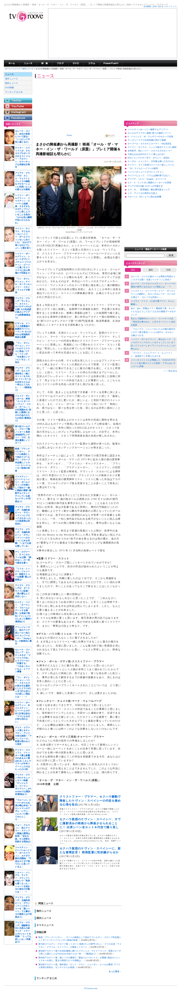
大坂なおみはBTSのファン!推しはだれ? (146, 154)
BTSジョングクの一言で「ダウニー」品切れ (149, 158)
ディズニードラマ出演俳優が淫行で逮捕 (147, 140)
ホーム (8, 69)
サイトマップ (170, 6)
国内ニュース (11, 83)
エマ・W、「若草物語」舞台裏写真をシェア (149, 189)
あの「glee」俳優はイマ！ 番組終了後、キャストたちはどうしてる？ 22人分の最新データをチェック (153, 311)
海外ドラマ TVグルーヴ (11, 63)
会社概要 (147, 6)
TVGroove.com (90, 988)
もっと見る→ (115, 971)
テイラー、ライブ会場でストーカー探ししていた (151, 165)
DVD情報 (9, 87)
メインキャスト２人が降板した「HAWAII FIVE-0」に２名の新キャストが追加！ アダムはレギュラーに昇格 (153, 363)
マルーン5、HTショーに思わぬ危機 (144, 196)
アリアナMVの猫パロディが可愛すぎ (145, 186)
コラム (91, 63)
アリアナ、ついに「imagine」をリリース (147, 179)
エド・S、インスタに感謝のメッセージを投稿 (149, 182)
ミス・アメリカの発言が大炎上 (142, 193)
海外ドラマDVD (75, 63)
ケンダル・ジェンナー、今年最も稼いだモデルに (151, 161)
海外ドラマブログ (60, 63)
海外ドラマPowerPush (111, 63)
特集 (44, 63)
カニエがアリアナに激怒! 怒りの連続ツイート (149, 133)
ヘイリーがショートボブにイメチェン (146, 172)
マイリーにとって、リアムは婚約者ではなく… (150, 175)
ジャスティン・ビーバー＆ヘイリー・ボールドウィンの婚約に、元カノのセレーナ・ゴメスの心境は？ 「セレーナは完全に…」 (153, 294)
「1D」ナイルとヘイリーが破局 (143, 168)
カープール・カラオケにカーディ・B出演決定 (149, 143)
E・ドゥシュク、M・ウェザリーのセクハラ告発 (150, 136)
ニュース (16, 69)
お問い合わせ (158, 6)
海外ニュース (28, 69)
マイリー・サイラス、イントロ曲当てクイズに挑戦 (152, 147)
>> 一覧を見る (170, 371)
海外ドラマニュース (28, 63)
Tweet (69, 135)
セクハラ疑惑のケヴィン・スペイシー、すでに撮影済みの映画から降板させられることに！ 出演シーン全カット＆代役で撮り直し (90, 823)
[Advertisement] (112, 33)
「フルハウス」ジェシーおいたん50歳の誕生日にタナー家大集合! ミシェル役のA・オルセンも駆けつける (153, 332)
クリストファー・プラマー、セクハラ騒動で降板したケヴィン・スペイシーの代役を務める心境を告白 (90, 800)
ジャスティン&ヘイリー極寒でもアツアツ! (148, 129)
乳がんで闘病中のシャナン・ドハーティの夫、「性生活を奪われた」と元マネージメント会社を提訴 (153, 321)
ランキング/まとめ (14, 92)
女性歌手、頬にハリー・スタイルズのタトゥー (150, 150)
